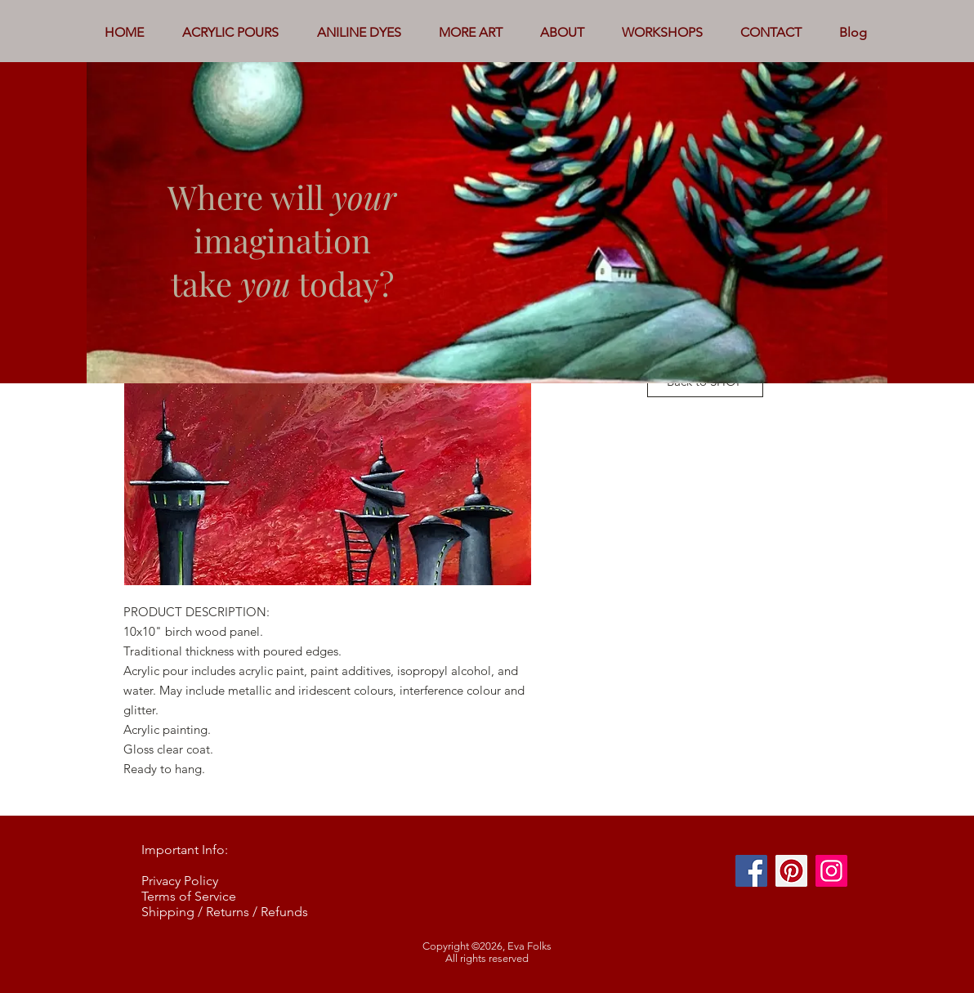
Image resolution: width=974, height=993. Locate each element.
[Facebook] (751, 871)
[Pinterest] (791, 871)
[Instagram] (831, 871)
